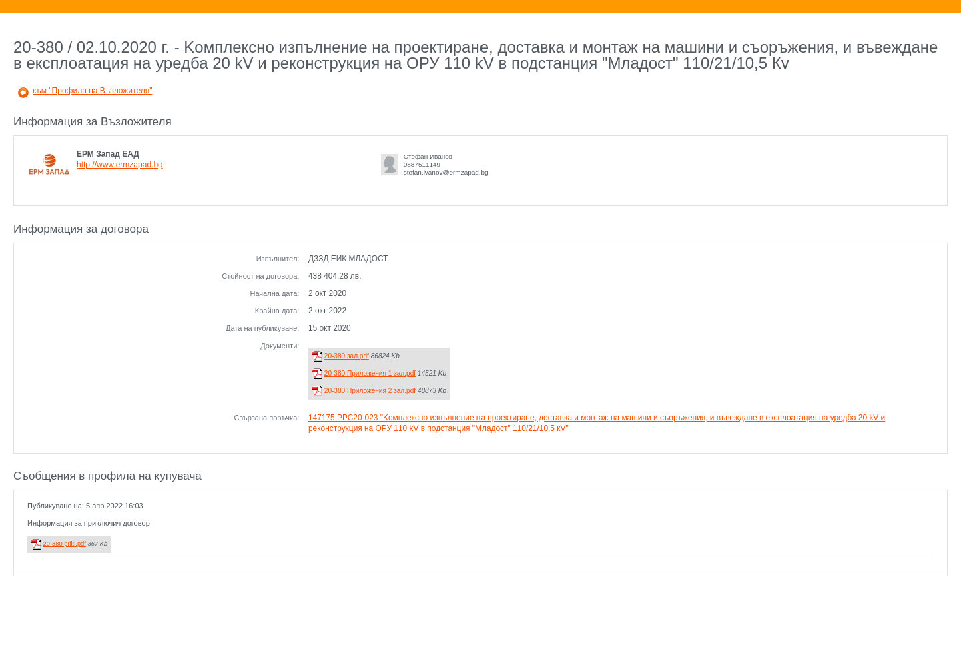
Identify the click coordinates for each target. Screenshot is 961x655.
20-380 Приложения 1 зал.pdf (370, 373)
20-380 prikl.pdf (64, 543)
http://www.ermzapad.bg (120, 164)
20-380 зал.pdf (346, 356)
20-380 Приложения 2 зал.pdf (370, 390)
